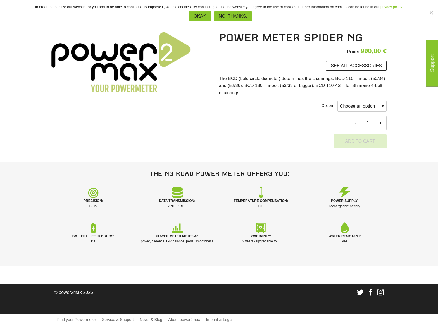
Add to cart (360, 141)
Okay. (200, 16)
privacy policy (391, 7)
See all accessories (356, 65)
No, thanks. (233, 16)
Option (327, 105)
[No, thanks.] (431, 12)
